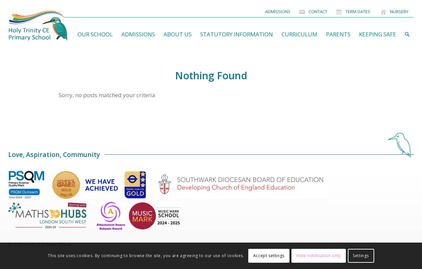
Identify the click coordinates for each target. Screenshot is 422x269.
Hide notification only (318, 255)
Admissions (277, 12)
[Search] (407, 34)
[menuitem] (277, 12)
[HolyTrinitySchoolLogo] (51, 25)
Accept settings (269, 255)
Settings (361, 255)
